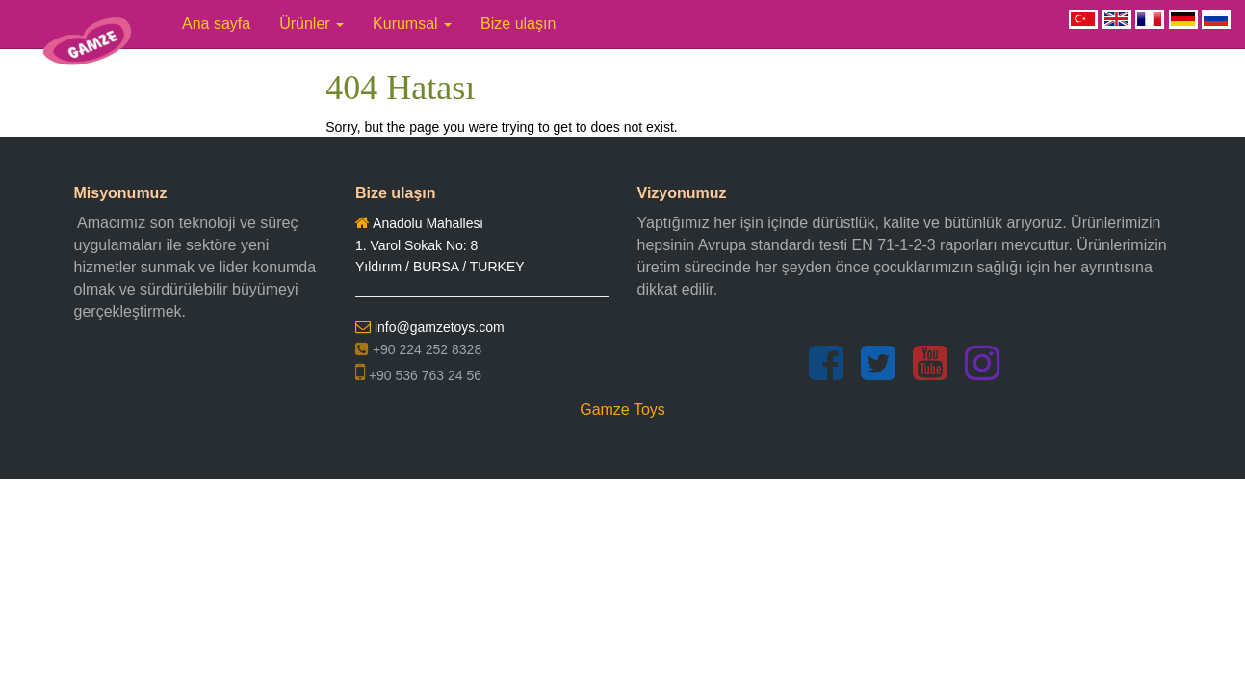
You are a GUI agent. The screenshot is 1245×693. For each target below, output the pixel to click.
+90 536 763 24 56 (418, 375)
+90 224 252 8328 (418, 349)
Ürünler (311, 23)
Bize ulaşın (518, 23)
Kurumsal (412, 23)
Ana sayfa (216, 23)
